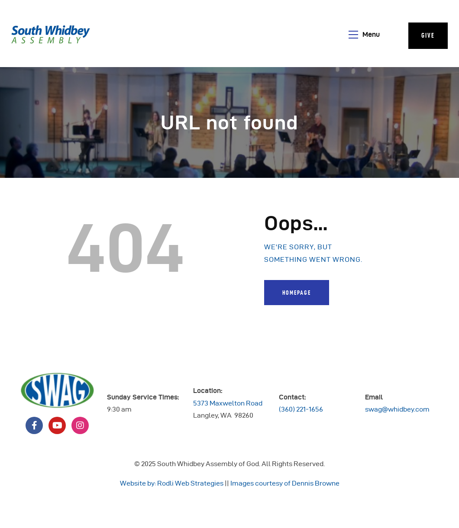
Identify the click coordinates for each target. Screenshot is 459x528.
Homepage (296, 292)
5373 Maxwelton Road (227, 403)
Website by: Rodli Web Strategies (171, 483)
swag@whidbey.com (397, 409)
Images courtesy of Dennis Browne (284, 483)
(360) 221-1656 (301, 409)
